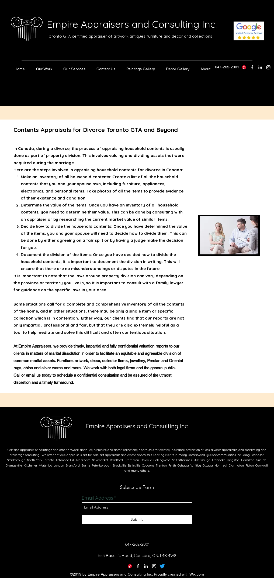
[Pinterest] (244, 67)
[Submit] (137, 519)
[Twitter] (162, 566)
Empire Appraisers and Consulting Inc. (132, 24)
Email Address (97, 498)
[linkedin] (260, 67)
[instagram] (268, 67)
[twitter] (252, 67)
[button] (44, 69)
